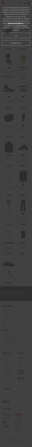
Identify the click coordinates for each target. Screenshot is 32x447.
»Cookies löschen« (21, 25)
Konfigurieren (16, 43)
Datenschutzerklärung (15, 23)
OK (16, 35)
